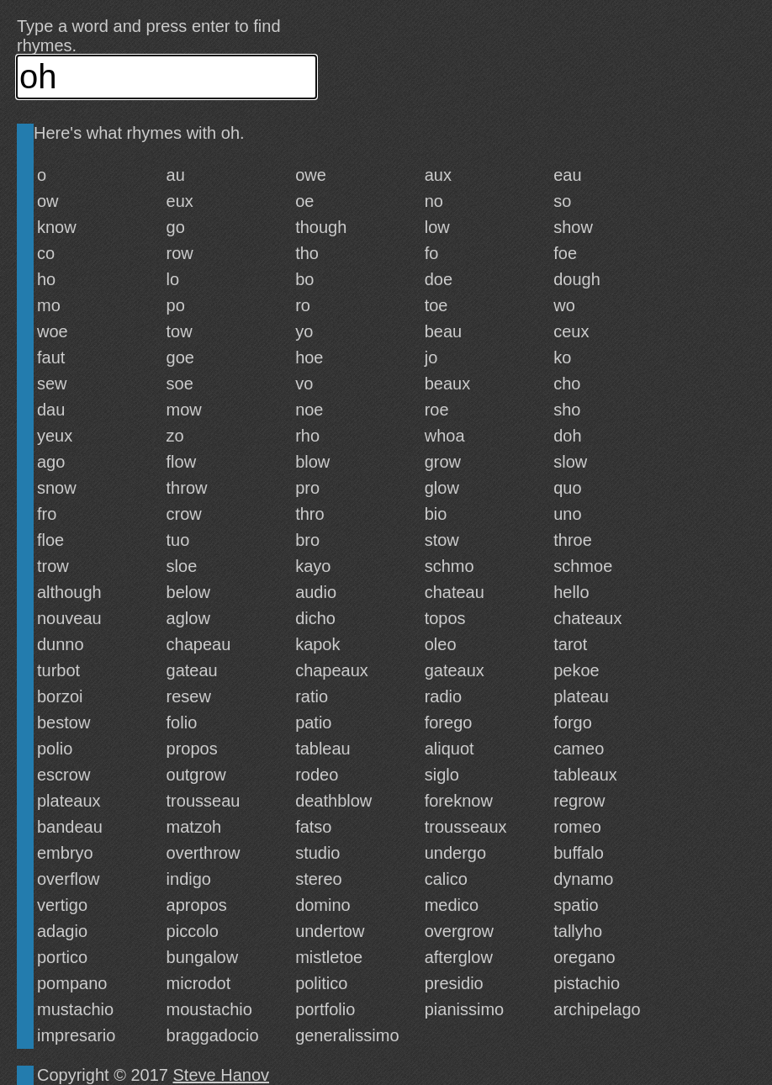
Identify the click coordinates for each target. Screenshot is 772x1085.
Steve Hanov (221, 1075)
